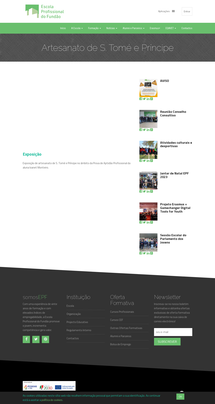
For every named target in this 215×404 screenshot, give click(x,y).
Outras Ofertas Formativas (126, 328)
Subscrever (167, 341)
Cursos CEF (116, 320)
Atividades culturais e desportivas (176, 144)
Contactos (73, 338)
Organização (74, 314)
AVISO (164, 80)
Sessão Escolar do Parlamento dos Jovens (173, 239)
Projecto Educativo (77, 322)
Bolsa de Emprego (120, 344)
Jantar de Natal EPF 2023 (174, 175)
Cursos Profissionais (122, 312)
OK (180, 396)
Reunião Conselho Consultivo (173, 113)
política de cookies (51, 400)
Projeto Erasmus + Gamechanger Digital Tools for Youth (175, 208)
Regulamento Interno (79, 330)
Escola (70, 306)
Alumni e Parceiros (120, 336)
